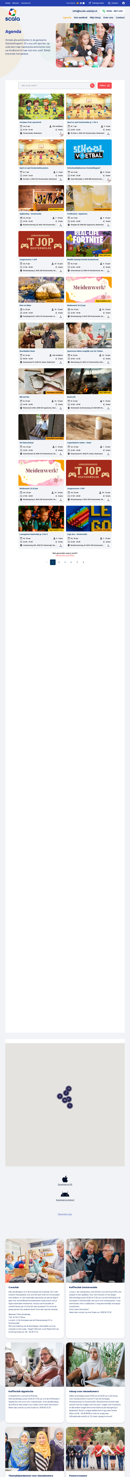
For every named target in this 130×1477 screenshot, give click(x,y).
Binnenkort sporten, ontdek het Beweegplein (34, 1308)
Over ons (108, 18)
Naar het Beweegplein (46, 1354)
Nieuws (15, 3)
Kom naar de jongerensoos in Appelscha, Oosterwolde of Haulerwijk (92, 1211)
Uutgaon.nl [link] (104, 1318)
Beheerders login (65, 752)
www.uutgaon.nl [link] (84, 1333)
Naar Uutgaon (111, 1354)
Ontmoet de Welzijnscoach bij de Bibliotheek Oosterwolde (34, 1211)
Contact (120, 18)
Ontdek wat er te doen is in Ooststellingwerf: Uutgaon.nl (95, 1309)
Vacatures (26, 3)
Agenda (67, 18)
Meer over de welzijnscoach (43, 1250)
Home (7, 3)
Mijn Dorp (95, 18)
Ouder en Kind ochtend (22, 1103)
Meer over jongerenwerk (105, 1250)
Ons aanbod (80, 18)
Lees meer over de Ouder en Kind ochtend (35, 1150)
